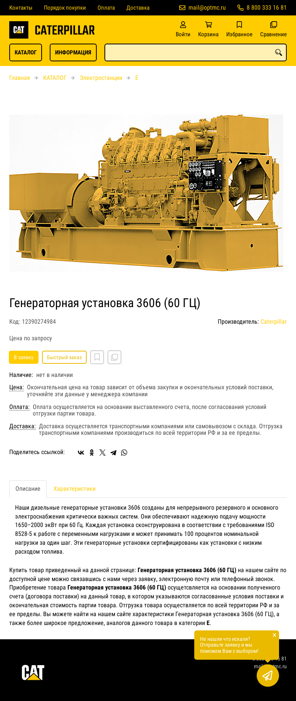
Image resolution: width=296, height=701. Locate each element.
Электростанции (101, 77)
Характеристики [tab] (75, 488)
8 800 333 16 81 (267, 7)
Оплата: (19, 407)
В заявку (24, 357)
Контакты (20, 7)
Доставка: (22, 426)
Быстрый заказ (64, 357)
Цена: (16, 387)
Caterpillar (274, 321)
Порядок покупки (65, 7)
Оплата (106, 7)
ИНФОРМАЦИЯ (73, 52)
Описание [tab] (27, 488)
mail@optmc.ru (207, 7)
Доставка (138, 7)
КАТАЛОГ (26, 52)
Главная (19, 77)
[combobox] (195, 52)
